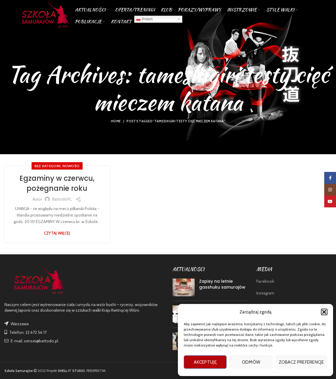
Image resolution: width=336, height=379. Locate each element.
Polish (144, 19)
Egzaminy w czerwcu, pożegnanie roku (56, 183)
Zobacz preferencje (301, 362)
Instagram (265, 293)
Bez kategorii (48, 166)
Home (116, 121)
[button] (324, 312)
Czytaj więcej (57, 233)
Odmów (251, 362)
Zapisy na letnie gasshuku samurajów (222, 284)
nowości (71, 166)
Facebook (265, 281)
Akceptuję (205, 362)
